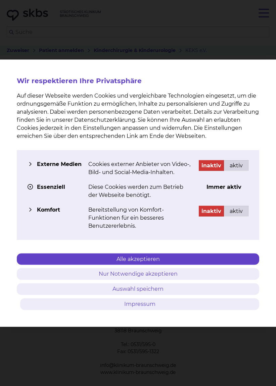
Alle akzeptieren (138, 259)
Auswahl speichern (138, 289)
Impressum (139, 303)
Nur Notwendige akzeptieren (138, 274)
